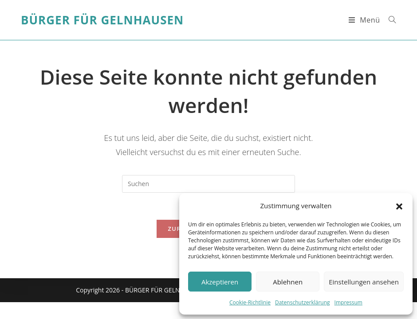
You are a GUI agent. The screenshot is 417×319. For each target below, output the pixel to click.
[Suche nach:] (389, 20)
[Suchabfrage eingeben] (208, 184)
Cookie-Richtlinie (250, 302)
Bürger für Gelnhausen (102, 20)
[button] (399, 206)
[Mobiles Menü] (365, 20)
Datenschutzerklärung (302, 302)
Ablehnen (288, 281)
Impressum (348, 302)
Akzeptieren (219, 281)
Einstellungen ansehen (364, 281)
